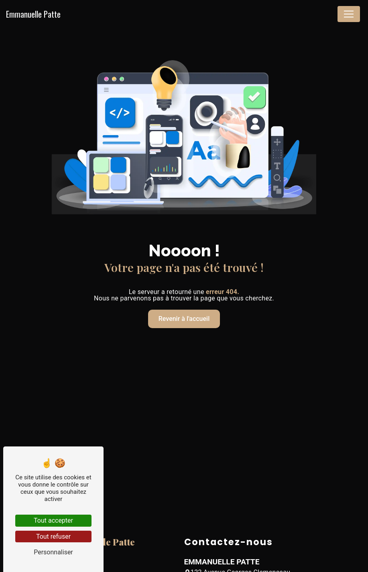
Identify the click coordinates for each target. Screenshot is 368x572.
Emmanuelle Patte (33, 14)
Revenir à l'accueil (184, 319)
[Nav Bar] (349, 14)
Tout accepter (53, 520)
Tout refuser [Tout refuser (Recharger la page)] (53, 536)
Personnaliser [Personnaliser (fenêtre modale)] (53, 552)
